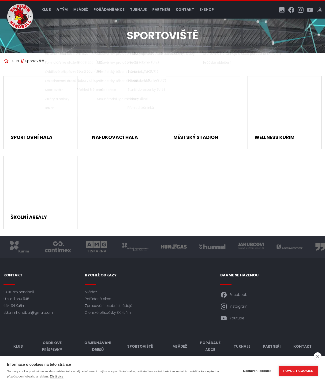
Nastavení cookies (257, 371)
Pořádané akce (108, 9)
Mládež (80, 9)
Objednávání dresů (98, 346)
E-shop (207, 9)
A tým (62, 9)
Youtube (232, 318)
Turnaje (138, 9)
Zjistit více (57, 376)
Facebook (233, 294)
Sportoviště (34, 61)
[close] (317, 356)
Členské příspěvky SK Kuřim (108, 312)
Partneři (161, 9)
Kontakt (185, 9)
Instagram (233, 306)
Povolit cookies (298, 371)
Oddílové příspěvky (52, 346)
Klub (46, 9)
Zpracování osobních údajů (108, 305)
